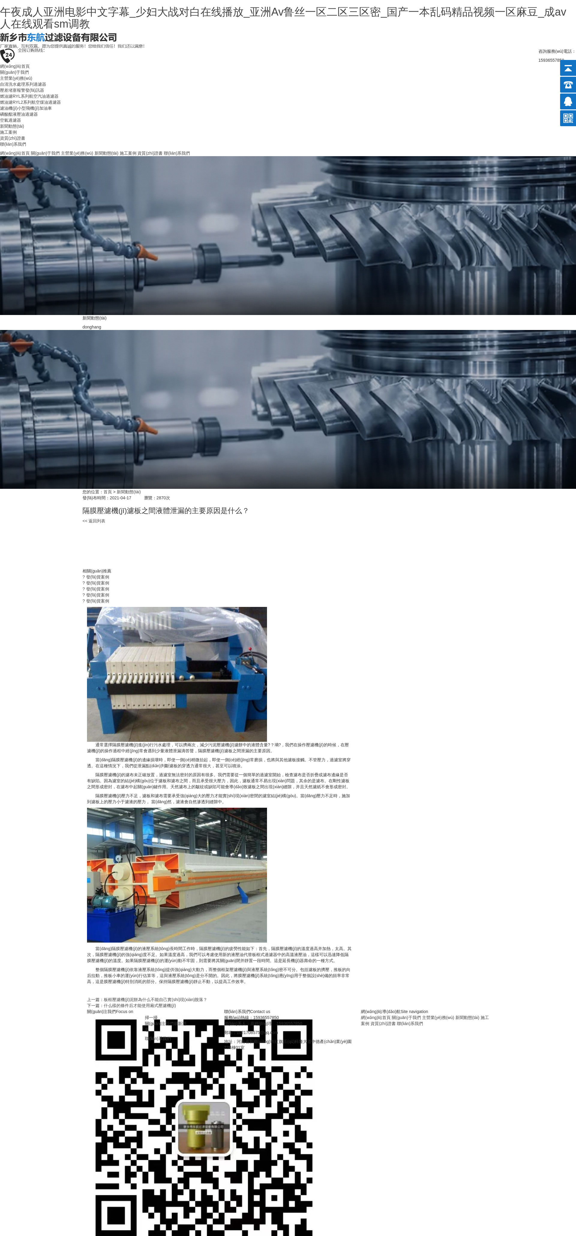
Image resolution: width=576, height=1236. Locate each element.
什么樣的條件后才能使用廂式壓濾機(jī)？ (140, 1005)
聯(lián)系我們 (13, 144)
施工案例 (8, 132)
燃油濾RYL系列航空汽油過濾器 (29, 96)
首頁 (108, 491)
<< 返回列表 (93, 520)
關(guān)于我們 (14, 72)
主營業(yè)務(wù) (16, 78)
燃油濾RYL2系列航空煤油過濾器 (30, 102)
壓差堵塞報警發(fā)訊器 (22, 90)
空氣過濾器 (10, 120)
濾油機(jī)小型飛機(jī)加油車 (26, 108)
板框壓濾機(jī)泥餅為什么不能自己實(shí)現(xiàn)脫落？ (155, 999)
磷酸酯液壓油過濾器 (19, 114)
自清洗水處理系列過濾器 (23, 84)
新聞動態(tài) (12, 126)
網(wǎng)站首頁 (15, 66)
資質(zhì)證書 (12, 138)
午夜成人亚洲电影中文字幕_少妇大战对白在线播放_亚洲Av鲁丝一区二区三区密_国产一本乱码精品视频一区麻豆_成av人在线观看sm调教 (283, 18)
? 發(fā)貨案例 (95, 577)
